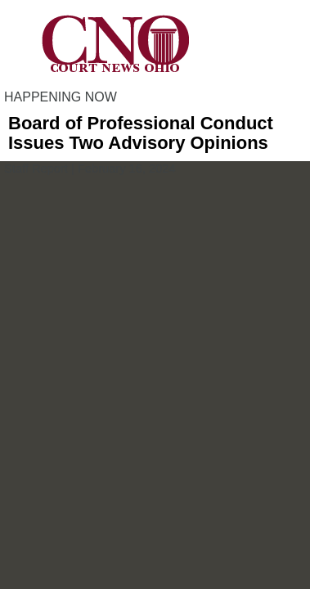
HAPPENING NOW (60, 97)
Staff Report (36, 168)
